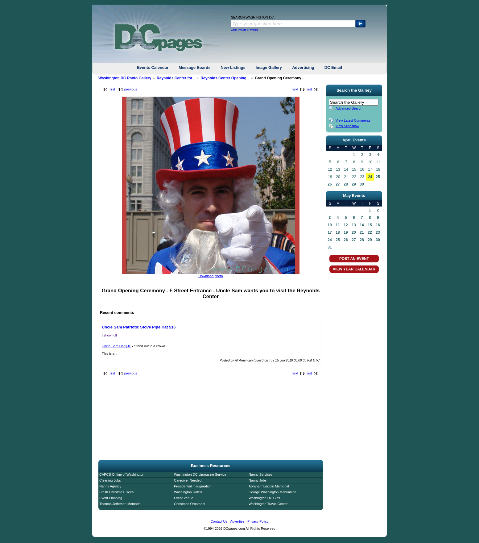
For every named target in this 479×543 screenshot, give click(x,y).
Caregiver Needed (187, 480)
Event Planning (110, 498)
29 (354, 184)
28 (346, 184)
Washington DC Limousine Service (200, 474)
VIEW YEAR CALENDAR (354, 269)
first (112, 89)
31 (330, 247)
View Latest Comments (353, 120)
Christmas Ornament (189, 504)
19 (346, 232)
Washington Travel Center (268, 504)
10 (330, 225)
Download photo (210, 276)
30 (362, 184)
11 (338, 225)
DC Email (333, 67)
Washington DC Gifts (264, 498)
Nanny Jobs (257, 480)
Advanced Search (349, 108)
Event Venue (183, 498)
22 (370, 232)
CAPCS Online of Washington (121, 474)
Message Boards (194, 67)
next (295, 89)
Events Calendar (152, 67)
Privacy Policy (257, 521)
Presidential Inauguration (193, 486)
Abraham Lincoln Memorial (269, 486)
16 (378, 225)
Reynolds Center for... (176, 78)
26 (330, 184)
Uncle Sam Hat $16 (116, 346)
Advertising (303, 67)
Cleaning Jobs (110, 480)
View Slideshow (347, 126)
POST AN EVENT (354, 259)
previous (130, 89)
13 (354, 225)
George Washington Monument (272, 492)
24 (370, 177)
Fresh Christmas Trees (116, 492)
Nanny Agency (110, 486)
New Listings (233, 67)
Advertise (237, 521)
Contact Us (219, 521)
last (309, 89)
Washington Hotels (188, 492)
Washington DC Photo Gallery (124, 78)
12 (346, 225)
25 (378, 177)
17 (330, 232)
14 (362, 225)
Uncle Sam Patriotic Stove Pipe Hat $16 (138, 327)
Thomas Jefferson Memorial (120, 504)
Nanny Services (260, 474)
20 (354, 232)
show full (110, 335)
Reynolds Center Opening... (225, 78)
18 (338, 232)
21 (362, 232)
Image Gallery (269, 67)
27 (338, 184)
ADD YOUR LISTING (244, 30)
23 (378, 232)
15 (370, 225)
